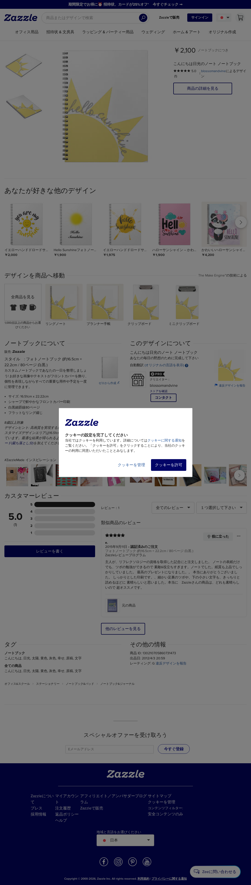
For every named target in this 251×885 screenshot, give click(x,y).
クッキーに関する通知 (164, 440)
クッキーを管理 (131, 465)
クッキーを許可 (168, 465)
